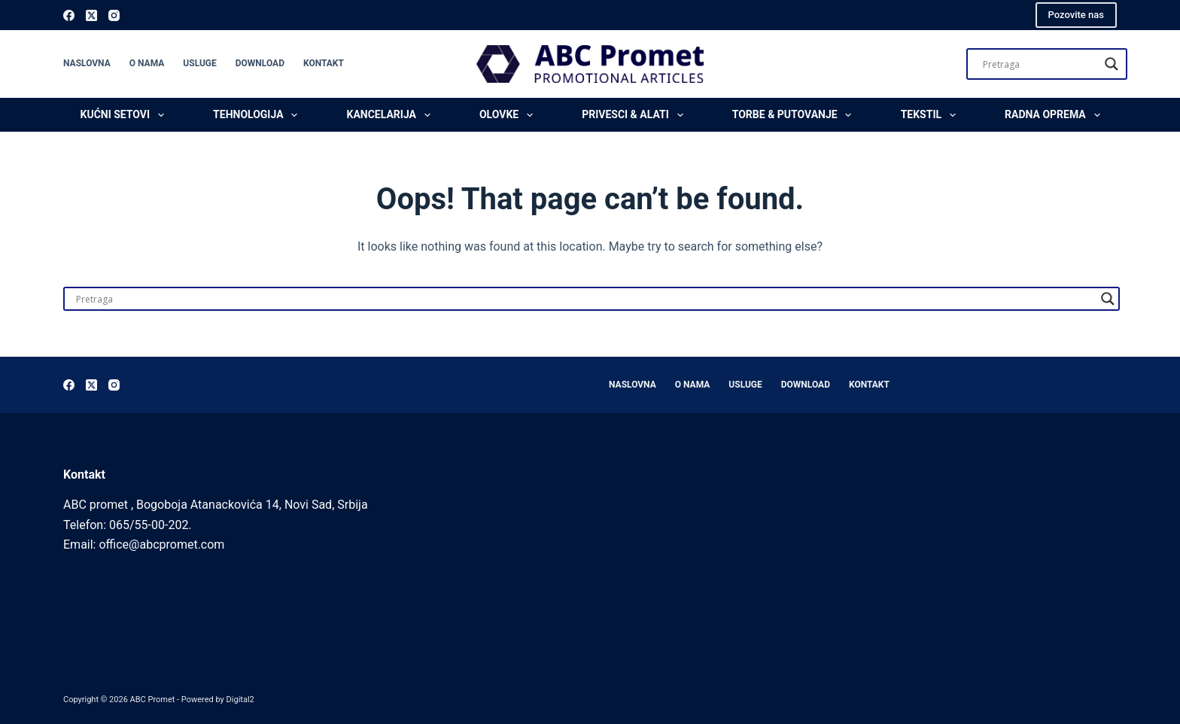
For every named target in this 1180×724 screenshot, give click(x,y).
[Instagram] (114, 15)
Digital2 (240, 699)
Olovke (509, 115)
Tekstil (931, 115)
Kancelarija (391, 115)
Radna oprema (1055, 115)
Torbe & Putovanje (795, 115)
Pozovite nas (1076, 14)
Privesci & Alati (635, 115)
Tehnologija (258, 115)
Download (260, 63)
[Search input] (1040, 64)
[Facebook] (69, 15)
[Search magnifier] (1111, 64)
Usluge (199, 63)
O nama (147, 63)
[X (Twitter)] (91, 15)
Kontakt (323, 63)
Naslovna (87, 63)
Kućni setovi (125, 115)
